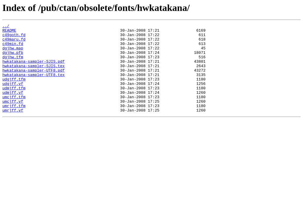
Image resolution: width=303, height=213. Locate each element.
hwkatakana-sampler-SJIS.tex (33, 74)
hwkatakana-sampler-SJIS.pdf (33, 69)
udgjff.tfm (13, 90)
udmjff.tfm (13, 101)
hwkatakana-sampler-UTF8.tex (33, 85)
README (9, 32)
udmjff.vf (12, 106)
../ (5, 26)
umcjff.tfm (13, 111)
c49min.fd (12, 48)
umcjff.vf (12, 117)
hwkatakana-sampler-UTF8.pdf (33, 80)
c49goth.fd (13, 37)
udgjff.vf (12, 96)
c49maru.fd (13, 42)
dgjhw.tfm (12, 64)
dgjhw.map (12, 53)
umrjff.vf (12, 127)
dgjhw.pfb (12, 58)
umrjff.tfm (13, 122)
